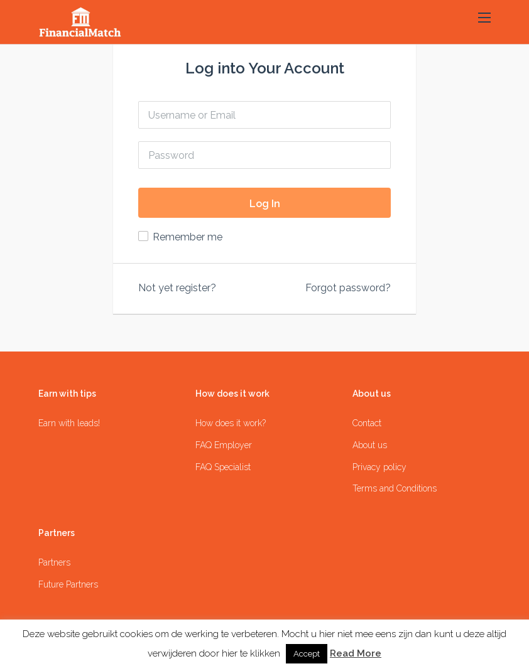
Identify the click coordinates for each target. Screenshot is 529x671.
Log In (264, 204)
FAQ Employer (223, 445)
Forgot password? (348, 288)
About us (369, 445)
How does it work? (230, 423)
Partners (54, 562)
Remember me (187, 237)
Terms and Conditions (394, 488)
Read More (355, 653)
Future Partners (68, 584)
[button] (484, 18)
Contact (366, 423)
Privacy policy (379, 467)
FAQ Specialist (223, 467)
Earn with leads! (69, 423)
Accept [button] (306, 653)
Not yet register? (177, 288)
